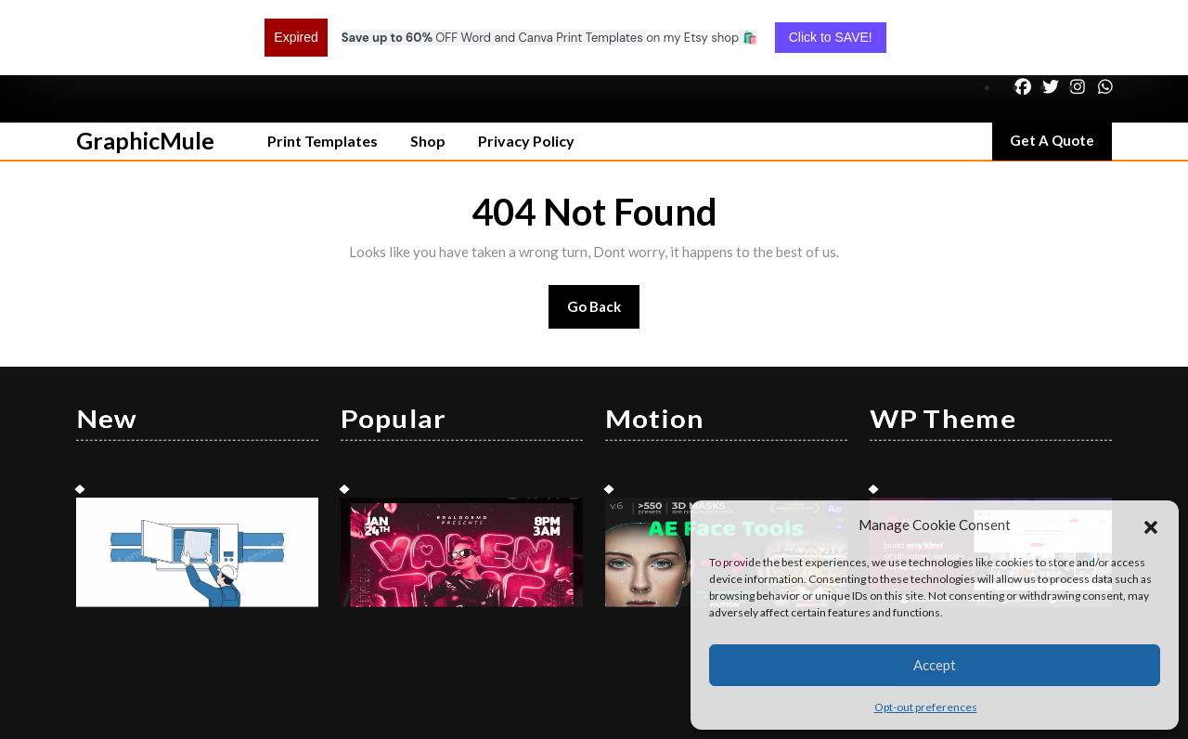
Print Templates (322, 73)
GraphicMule (145, 72)
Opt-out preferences (925, 707)
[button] (1151, 524)
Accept (934, 664)
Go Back (603, 244)
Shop (428, 73)
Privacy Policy (526, 73)
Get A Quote (1061, 77)
